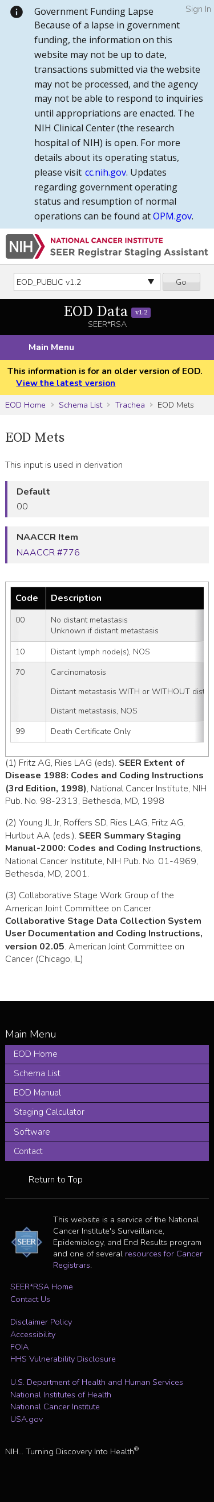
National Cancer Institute (55, 1406)
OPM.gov (172, 216)
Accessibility (32, 1334)
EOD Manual (37, 1092)
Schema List (80, 404)
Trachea (130, 404)
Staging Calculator (49, 1112)
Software (32, 1132)
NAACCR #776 (48, 552)
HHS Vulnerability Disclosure (63, 1358)
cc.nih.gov (105, 172)
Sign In (198, 9)
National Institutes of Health (60, 1394)
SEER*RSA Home (41, 1286)
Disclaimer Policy (41, 1321)
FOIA (19, 1346)
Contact (28, 1151)
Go (181, 282)
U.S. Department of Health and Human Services (96, 1382)
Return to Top (56, 1179)
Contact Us (30, 1299)
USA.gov (26, 1419)
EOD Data (107, 311)
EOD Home (25, 404)
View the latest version (65, 383)
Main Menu (51, 347)
